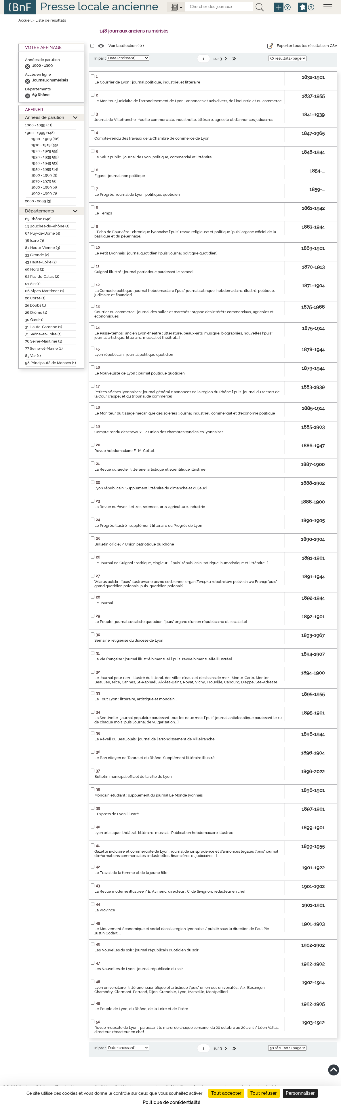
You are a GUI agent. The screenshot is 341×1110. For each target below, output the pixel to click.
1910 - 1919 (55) (44, 145)
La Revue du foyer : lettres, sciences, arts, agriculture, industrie (149, 507)
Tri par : (99, 58)
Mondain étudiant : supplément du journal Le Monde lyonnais (148, 795)
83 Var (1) (33, 355)
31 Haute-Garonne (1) (43, 327)
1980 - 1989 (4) (44, 187)
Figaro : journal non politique (119, 176)
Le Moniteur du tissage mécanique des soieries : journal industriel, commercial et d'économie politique (184, 413)
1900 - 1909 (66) (45, 139)
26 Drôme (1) (36, 312)
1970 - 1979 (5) (43, 181)
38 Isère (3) (34, 240)
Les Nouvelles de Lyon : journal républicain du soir (138, 969)
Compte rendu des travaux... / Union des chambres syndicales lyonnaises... (160, 432)
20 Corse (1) (35, 298)
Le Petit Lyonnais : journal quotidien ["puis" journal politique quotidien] (155, 253)
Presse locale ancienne (99, 6)
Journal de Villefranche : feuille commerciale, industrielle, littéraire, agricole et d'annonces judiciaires (183, 119)
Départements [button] (39, 210)
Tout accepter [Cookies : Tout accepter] (226, 1093)
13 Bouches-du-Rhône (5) (47, 226)
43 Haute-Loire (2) (41, 262)
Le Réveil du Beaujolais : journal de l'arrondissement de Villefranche (154, 739)
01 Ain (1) (33, 284)
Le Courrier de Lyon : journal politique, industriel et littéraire (147, 82)
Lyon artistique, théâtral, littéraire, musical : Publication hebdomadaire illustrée (163, 832)
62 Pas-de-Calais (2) (42, 276)
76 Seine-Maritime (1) (43, 341)
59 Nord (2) (34, 269)
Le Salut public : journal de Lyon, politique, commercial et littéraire (153, 157)
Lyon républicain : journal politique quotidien (133, 354)
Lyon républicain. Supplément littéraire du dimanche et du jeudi (150, 488)
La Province (104, 910)
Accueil (25, 20)
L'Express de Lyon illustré (116, 814)
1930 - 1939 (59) (45, 157)
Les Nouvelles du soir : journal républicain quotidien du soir (146, 950)
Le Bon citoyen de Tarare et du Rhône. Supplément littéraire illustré (154, 758)
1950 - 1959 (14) (44, 169)
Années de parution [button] (44, 117)
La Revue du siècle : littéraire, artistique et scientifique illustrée (149, 469)
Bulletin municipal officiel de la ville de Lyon (133, 776)
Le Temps (103, 213)
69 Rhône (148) (38, 219)
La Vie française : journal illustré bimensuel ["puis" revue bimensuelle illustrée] (163, 659)
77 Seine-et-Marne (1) (44, 348)
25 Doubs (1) (35, 305)
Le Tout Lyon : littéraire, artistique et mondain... (135, 699)
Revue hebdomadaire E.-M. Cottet (124, 450)
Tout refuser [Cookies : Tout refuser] (263, 1093)
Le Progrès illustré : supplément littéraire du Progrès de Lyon (148, 525)
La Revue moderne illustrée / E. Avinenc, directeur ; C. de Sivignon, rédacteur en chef (170, 891)
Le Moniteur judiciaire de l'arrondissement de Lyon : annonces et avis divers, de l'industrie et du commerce (188, 101)
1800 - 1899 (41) (38, 125)
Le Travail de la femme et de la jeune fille (130, 872)
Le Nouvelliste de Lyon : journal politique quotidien (139, 373)
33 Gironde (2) (37, 255)
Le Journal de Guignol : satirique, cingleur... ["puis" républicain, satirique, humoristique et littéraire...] (181, 563)
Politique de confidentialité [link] (171, 1102)
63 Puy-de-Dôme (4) (42, 233)
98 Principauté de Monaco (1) (50, 363)
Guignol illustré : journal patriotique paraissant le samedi (143, 272)
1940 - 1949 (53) (44, 163)
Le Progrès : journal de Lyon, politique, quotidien (137, 194)
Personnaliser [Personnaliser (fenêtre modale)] (300, 1093)
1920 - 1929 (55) (44, 151)
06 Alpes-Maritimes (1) (44, 291)
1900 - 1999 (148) (40, 133)
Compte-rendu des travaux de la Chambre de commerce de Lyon (151, 138)
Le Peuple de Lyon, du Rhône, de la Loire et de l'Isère (141, 1009)
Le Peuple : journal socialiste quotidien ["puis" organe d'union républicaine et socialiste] (170, 621)
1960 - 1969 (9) (44, 175)
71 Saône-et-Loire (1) (43, 334)
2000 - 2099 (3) (38, 201)
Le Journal (103, 603)
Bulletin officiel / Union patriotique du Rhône (134, 544)
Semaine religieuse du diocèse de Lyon (128, 640)
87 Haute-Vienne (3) (42, 248)
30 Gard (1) (34, 320)
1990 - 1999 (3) (44, 193)
